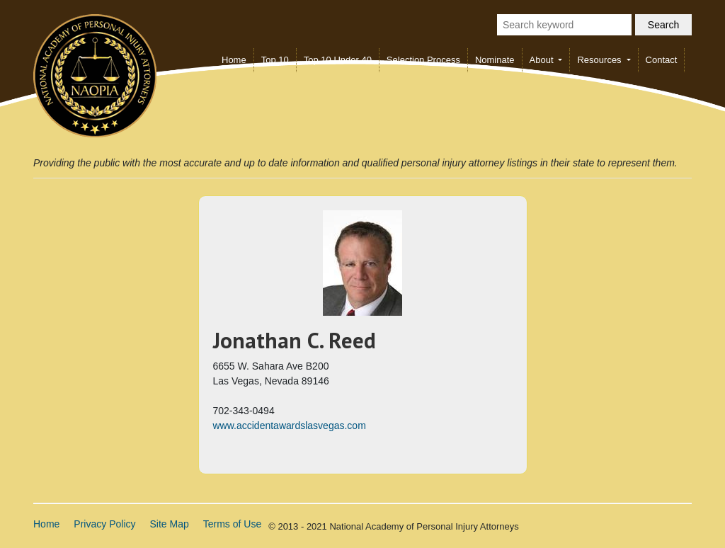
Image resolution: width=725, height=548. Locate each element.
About (543, 60)
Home (234, 60)
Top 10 (275, 60)
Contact (662, 60)
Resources (600, 60)
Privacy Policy (104, 524)
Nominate (495, 60)
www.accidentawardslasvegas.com (289, 425)
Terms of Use (232, 524)
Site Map (169, 524)
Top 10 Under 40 (338, 60)
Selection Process (423, 60)
